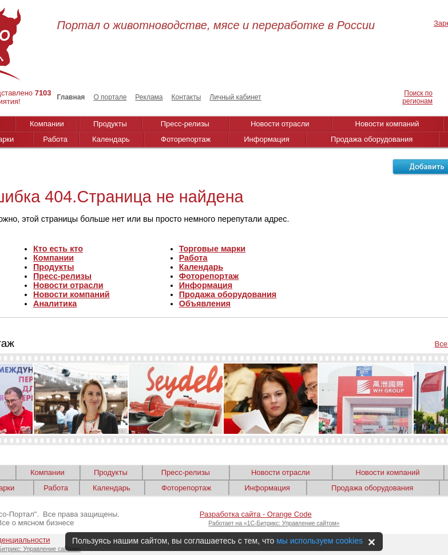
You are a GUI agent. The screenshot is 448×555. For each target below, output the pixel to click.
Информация (267, 139)
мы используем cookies (319, 540)
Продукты (110, 123)
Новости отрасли (280, 123)
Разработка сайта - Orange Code (256, 514)
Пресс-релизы (185, 123)
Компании (47, 123)
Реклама (148, 97)
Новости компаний (387, 123)
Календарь (111, 139)
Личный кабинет (235, 97)
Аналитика (55, 303)
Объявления (205, 303)
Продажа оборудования (372, 139)
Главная (71, 97)
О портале (109, 97)
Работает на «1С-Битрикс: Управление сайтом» (273, 523)
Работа (55, 139)
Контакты (186, 97)
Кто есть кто (58, 248)
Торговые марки (212, 248)
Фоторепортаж (186, 139)
